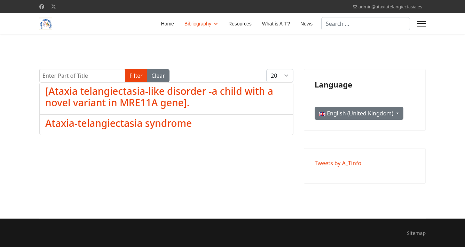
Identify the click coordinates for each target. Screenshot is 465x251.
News (306, 23)
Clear (158, 75)
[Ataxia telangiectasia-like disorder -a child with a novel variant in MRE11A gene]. (159, 96)
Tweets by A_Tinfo (338, 163)
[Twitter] (53, 6)
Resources (240, 23)
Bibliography (197, 23)
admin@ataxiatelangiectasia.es (390, 7)
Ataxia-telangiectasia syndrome (118, 123)
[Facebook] (41, 6)
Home (167, 23)
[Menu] (421, 23)
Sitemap (416, 233)
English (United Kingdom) (357, 113)
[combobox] (365, 23)
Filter (136, 75)
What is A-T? (276, 23)
